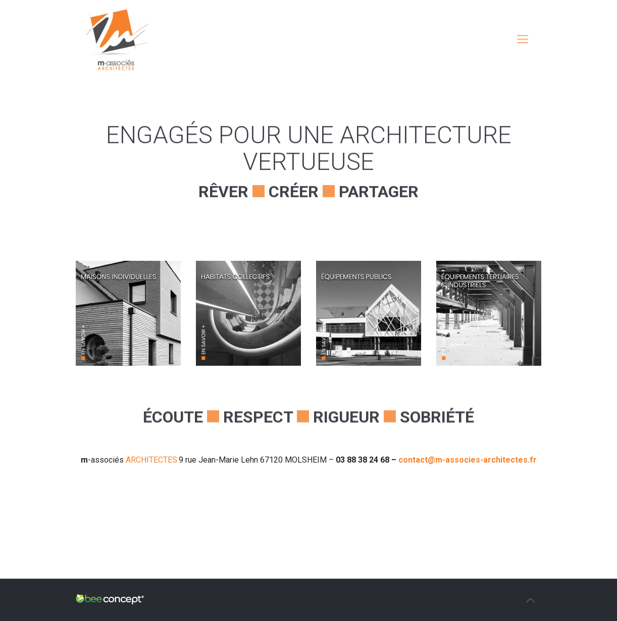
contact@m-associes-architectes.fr (467, 460)
